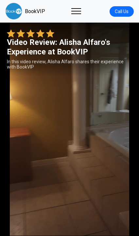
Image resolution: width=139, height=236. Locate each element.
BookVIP (25, 11)
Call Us (122, 11)
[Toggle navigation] (76, 11)
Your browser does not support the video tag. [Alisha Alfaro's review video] (69, 129)
